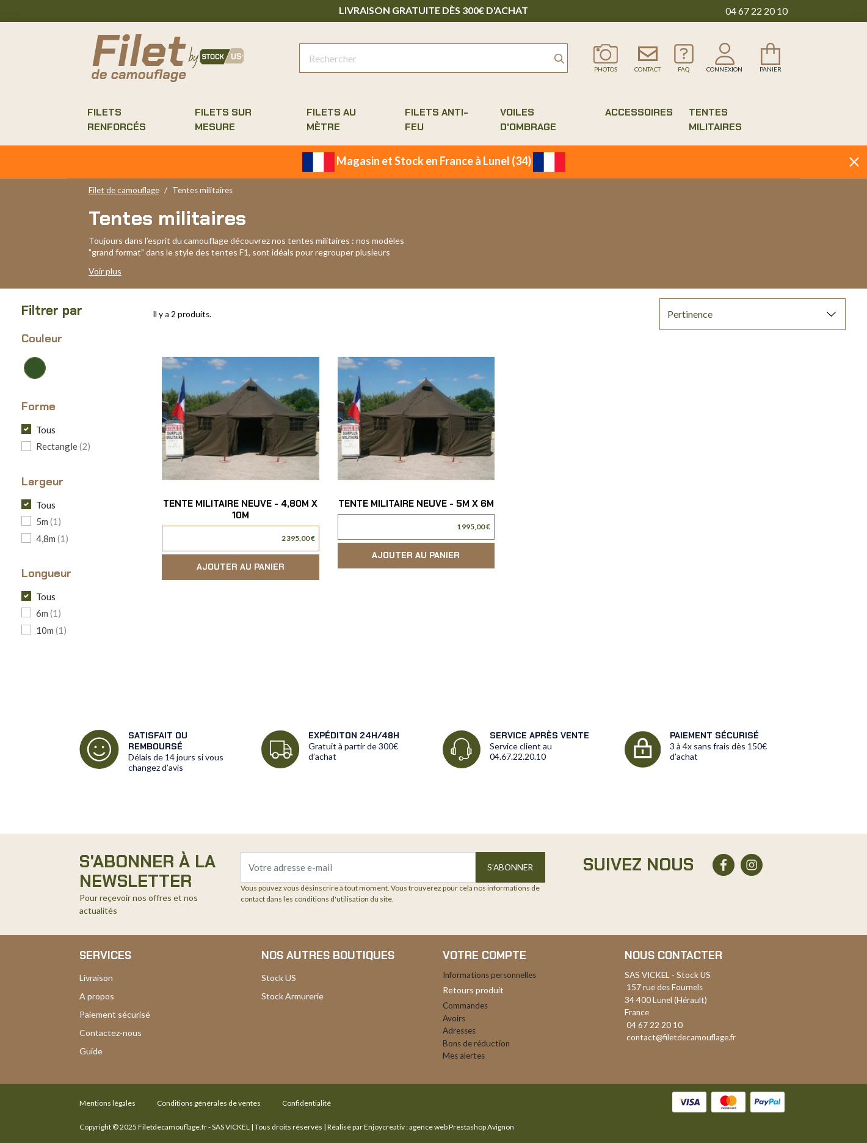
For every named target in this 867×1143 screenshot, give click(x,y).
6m (48, 613)
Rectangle (63, 446)
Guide (91, 1051)
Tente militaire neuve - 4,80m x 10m (240, 509)
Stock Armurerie (292, 996)
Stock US (278, 977)
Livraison (96, 977)
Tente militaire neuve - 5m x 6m (416, 504)
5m (48, 521)
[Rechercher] (433, 58)
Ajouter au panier (241, 567)
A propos (96, 996)
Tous (46, 429)
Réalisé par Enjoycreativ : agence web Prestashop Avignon (420, 1126)
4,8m (52, 538)
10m (51, 630)
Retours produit (473, 990)
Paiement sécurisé (114, 1014)
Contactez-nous (110, 1032)
